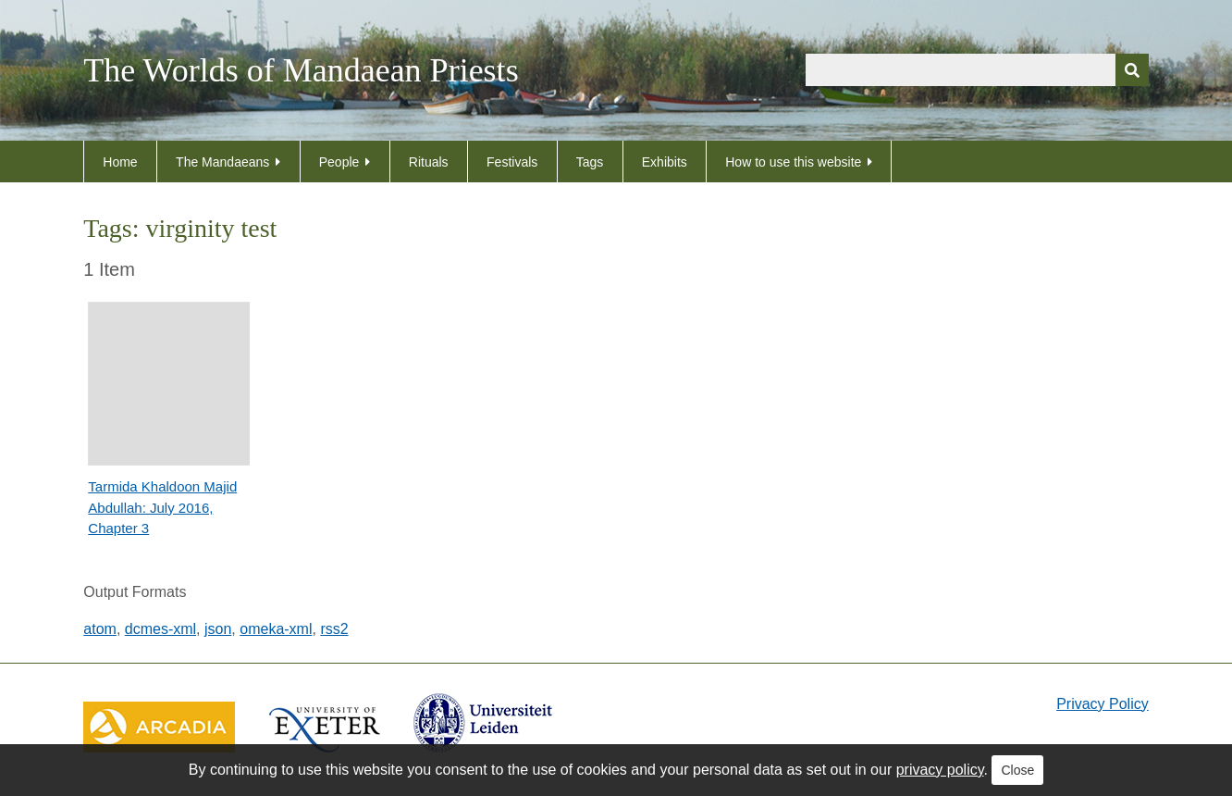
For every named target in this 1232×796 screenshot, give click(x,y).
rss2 (334, 629)
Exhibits (664, 162)
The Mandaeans (222, 162)
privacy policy (940, 769)
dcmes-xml (160, 629)
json (217, 629)
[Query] (977, 70)
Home (120, 162)
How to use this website (793, 162)
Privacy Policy (1102, 704)
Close (1017, 770)
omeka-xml (276, 629)
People (339, 162)
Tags (590, 162)
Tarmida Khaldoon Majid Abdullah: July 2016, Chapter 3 (162, 507)
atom (100, 629)
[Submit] (1132, 70)
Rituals (429, 162)
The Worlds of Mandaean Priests (300, 70)
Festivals (512, 162)
